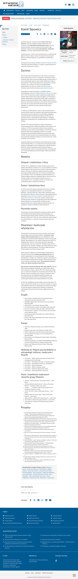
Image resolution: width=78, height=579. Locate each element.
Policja (17, 10)
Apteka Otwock (33, 515)
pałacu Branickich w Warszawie (32, 197)
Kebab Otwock (56, 523)
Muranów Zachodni (45, 86)
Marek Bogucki (43, 469)
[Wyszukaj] (73, 4)
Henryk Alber (50, 477)
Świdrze (35, 77)
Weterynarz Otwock (34, 518)
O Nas (32, 573)
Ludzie (28, 13)
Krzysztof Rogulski (27, 472)
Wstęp (3, 32)
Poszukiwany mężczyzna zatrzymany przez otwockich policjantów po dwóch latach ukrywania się (18, 542)
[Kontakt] (69, 5)
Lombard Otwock (57, 515)
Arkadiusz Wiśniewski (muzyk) (40, 474)
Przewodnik (20, 13)
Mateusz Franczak (34, 477)
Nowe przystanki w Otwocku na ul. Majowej (16, 539)
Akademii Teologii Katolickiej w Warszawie (41, 93)
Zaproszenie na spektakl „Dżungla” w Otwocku (54, 546)
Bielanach (42, 179)
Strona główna (24, 25)
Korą (40, 167)
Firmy (23, 10)
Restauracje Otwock (34, 523)
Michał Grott (43, 477)
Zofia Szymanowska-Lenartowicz (37, 476)
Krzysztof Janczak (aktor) (45, 470)
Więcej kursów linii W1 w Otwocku (51, 539)
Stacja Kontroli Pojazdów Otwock (13, 523)
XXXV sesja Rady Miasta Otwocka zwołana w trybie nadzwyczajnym (18, 536)
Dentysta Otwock (9, 515)
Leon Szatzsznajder (27, 474)
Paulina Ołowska (32, 196)
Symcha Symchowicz (33, 470)
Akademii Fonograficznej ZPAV (49, 62)
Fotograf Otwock (57, 518)
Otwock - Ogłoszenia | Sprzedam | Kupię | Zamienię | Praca (44, 18)
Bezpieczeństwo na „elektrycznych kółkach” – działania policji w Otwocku (58, 542)
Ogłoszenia (29, 10)
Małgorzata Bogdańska (48, 472)
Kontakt (35, 561)
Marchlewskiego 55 (48, 88)
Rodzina (5, 37)
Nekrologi (51, 10)
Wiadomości (10, 10)
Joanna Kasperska (37, 472)
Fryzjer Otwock (9, 520)
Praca (36, 10)
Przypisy (4, 44)
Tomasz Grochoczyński (32, 469)
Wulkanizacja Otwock (58, 520)
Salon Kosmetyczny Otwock (36, 520)
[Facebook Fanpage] (65, 5)
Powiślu (30, 179)
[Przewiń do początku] (74, 575)
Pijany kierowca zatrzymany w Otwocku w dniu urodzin (56, 535)
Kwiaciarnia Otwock (10, 518)
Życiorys (4, 34)
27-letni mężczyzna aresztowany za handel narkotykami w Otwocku (19, 547)
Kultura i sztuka (37, 25)
